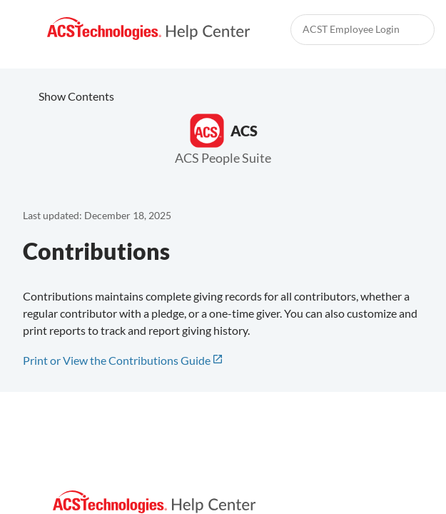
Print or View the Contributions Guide (117, 360)
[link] (148, 29)
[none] (417, 190)
